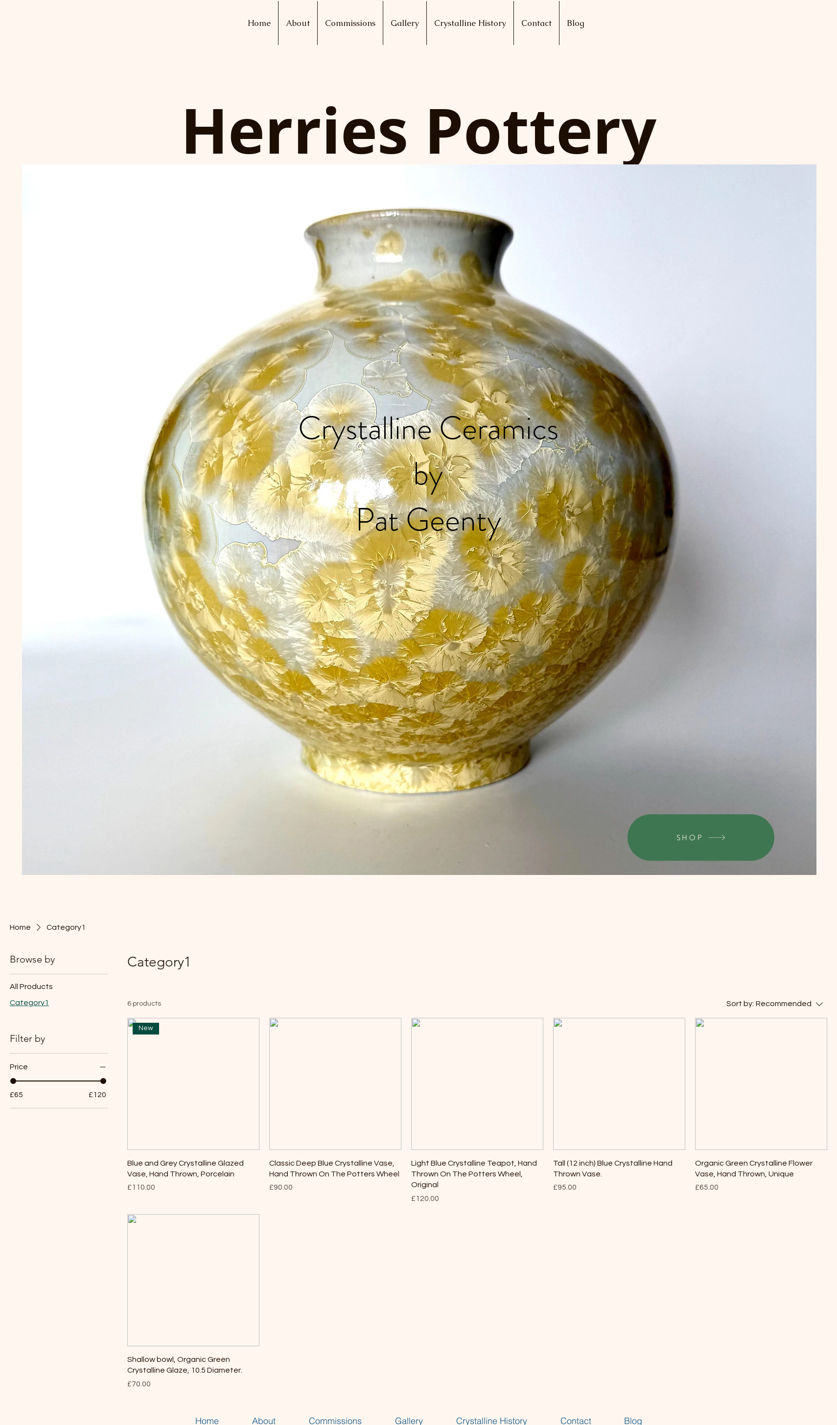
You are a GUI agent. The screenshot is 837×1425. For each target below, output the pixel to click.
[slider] (13, 1081)
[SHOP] (701, 837)
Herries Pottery (418, 130)
